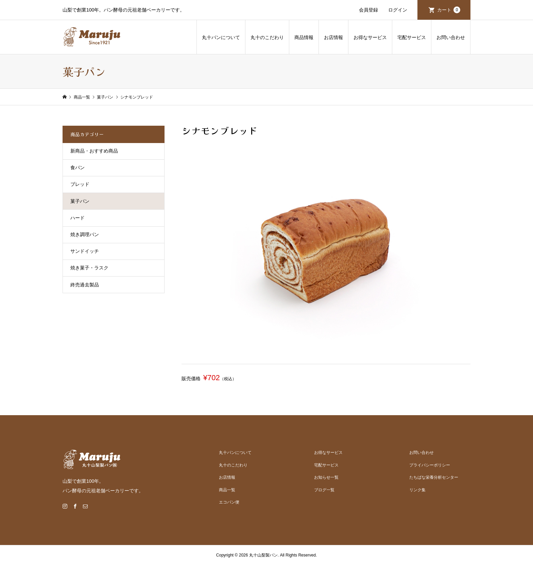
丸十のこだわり (267, 37)
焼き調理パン (84, 234)
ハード (77, 217)
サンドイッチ (84, 251)
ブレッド (79, 184)
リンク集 (417, 490)
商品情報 (303, 37)
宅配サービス (411, 37)
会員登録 (368, 10)
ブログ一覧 (324, 490)
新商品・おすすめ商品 (94, 151)
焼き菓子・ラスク (89, 267)
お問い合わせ (450, 37)
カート (448, 9)
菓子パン (79, 201)
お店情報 (333, 37)
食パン (77, 167)
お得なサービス (370, 37)
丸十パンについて (221, 37)
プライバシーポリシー (429, 465)
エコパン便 (229, 502)
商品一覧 (227, 490)
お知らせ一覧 (326, 477)
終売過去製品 (84, 284)
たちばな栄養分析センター (433, 477)
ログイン (397, 10)
